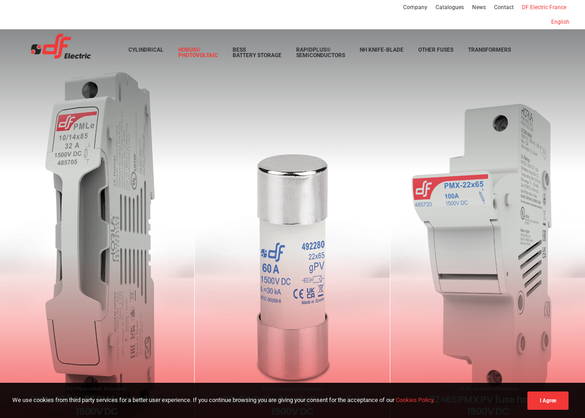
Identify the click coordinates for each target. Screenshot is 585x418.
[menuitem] (417, 7)
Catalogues (450, 7)
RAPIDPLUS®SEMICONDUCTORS (320, 54)
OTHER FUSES (435, 51)
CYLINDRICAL (146, 51)
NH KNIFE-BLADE (382, 51)
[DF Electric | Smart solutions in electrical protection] (51, 48)
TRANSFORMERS (489, 51)
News (479, 7)
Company (415, 7)
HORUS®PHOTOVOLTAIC (198, 54)
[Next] (562, 252)
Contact (504, 7)
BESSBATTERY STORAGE (257, 54)
